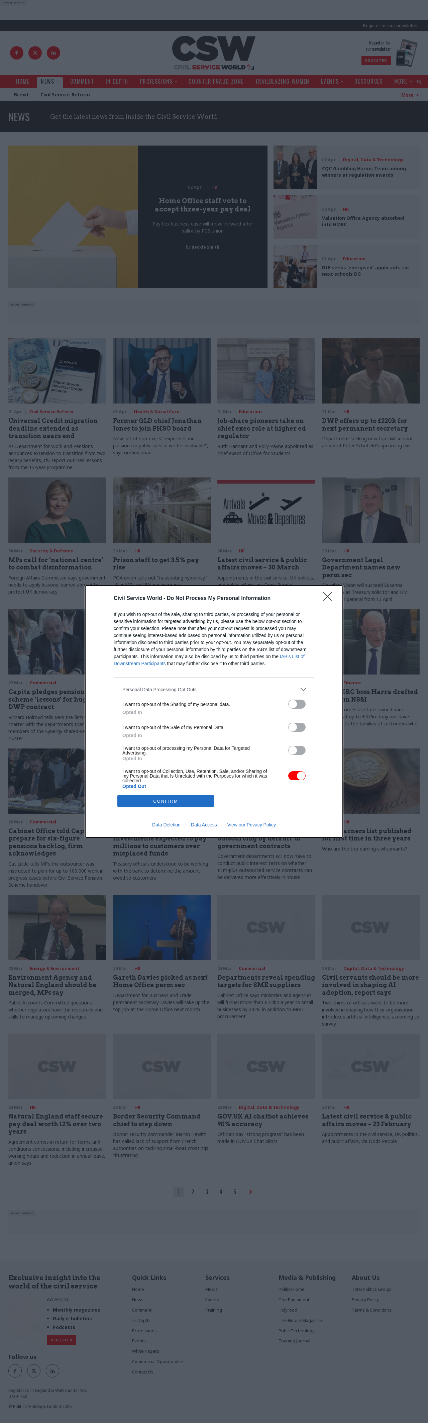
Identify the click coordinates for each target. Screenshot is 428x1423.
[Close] (329, 598)
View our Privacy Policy (251, 824)
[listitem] (214, 689)
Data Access (204, 824)
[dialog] (214, 711)
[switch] (297, 704)
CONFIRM (165, 801)
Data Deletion (166, 824)
